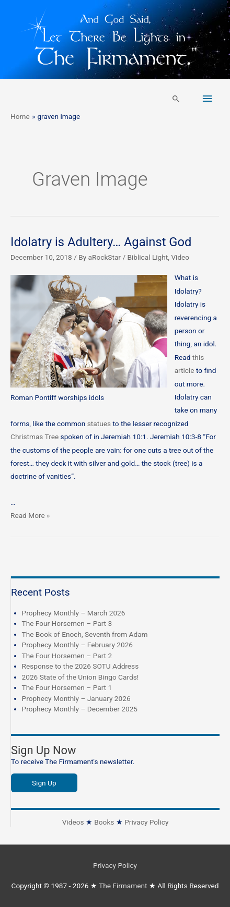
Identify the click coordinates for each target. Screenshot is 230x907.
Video (180, 257)
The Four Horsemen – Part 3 (67, 623)
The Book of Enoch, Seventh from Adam (85, 634)
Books (104, 822)
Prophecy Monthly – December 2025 (80, 709)
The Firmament (123, 885)
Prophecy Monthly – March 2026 (73, 613)
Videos (73, 822)
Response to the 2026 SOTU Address (80, 666)
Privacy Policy (146, 822)
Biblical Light (147, 257)
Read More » (30, 515)
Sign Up (44, 783)
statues (99, 423)
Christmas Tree (34, 436)
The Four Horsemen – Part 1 (67, 687)
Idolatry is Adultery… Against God (100, 242)
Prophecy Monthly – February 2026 (77, 644)
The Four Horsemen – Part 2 (67, 655)
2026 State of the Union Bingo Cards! (80, 677)
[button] (176, 98)
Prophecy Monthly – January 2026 (76, 698)
